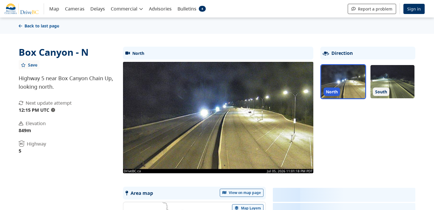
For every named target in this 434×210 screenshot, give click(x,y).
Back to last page (39, 26)
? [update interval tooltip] (53, 110)
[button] (127, 8)
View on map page (241, 192)
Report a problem (372, 9)
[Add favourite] (29, 64)
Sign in (414, 9)
